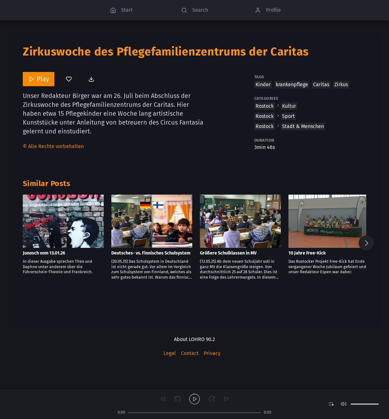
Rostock (265, 106)
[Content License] (53, 146)
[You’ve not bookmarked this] (69, 79)
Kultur (289, 106)
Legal (170, 353)
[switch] (331, 404)
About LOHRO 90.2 (194, 339)
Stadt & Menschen (303, 126)
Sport (288, 116)
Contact (190, 353)
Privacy (212, 353)
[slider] (194, 412)
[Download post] (92, 79)
